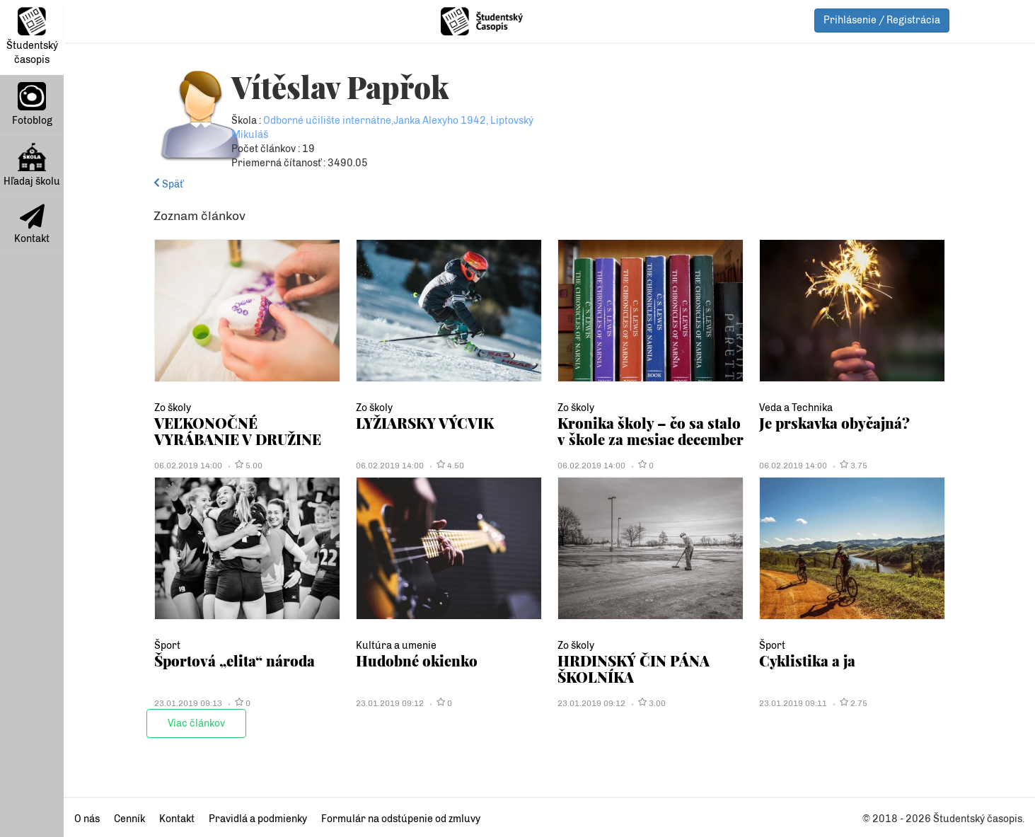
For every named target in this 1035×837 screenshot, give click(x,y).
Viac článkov (196, 723)
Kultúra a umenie (396, 646)
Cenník (129, 819)
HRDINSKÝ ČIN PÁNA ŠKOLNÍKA (633, 668)
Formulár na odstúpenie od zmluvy (400, 819)
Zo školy (172, 408)
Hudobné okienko (417, 660)
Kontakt (32, 224)
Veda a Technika (796, 408)
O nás (87, 819)
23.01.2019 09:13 (188, 703)
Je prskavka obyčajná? (834, 422)
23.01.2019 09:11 (793, 703)
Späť (168, 184)
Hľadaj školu (32, 165)
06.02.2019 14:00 (188, 466)
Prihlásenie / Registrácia (881, 20)
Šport (167, 646)
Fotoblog (32, 104)
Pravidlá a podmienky (258, 819)
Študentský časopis (32, 36)
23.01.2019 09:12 (390, 703)
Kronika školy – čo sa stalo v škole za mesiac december (650, 430)
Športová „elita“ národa (234, 660)
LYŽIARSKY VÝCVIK (425, 422)
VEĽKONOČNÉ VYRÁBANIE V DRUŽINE (237, 430)
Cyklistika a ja (807, 660)
